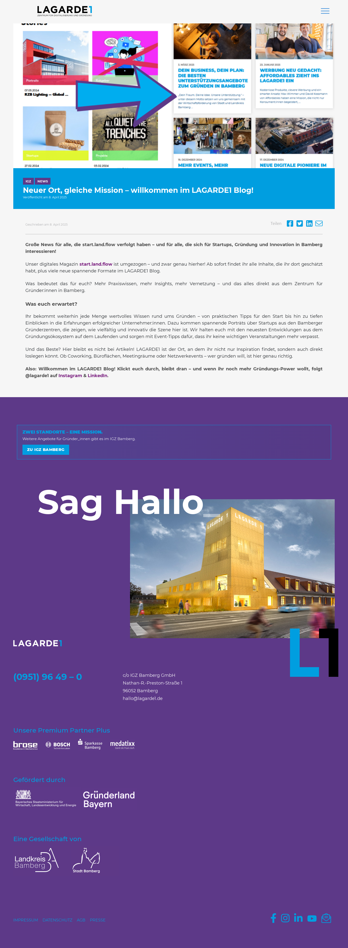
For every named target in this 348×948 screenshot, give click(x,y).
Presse (98, 920)
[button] (325, 11)
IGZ (28, 181)
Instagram (70, 375)
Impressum (25, 920)
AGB (81, 920)
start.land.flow (96, 264)
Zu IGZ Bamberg (46, 449)
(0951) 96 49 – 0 (47, 676)
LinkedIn (97, 375)
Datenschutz (57, 920)
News (42, 181)
